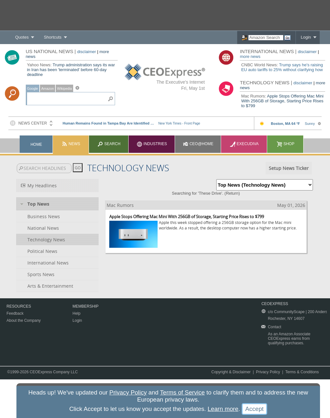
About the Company (23, 320)
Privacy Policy (268, 372)
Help (77, 313)
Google (32, 88)
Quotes (22, 37)
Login (306, 37)
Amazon (47, 88)
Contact (274, 327)
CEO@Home (198, 144)
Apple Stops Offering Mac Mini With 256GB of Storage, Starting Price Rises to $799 (282, 101)
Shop (285, 144)
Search (108, 144)
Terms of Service (182, 392)
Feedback (15, 313)
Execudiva (244, 144)
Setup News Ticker (289, 168)
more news (250, 56)
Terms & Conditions (302, 372)
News (71, 144)
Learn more (223, 408)
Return (232, 193)
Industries (152, 144)
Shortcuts (53, 37)
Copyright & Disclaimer (231, 372)
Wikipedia (64, 88)
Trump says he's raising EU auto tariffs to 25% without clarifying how (282, 67)
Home (36, 144)
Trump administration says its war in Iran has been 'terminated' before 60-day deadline (71, 69)
